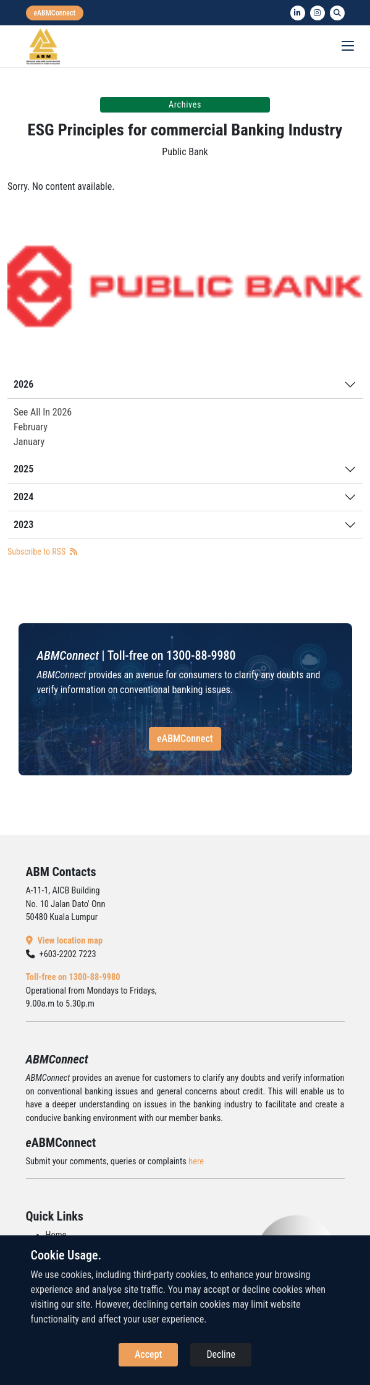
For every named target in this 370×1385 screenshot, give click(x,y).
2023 (23, 525)
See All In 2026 (43, 412)
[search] (337, 13)
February (31, 427)
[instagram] (317, 13)
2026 (23, 384)
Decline (220, 1354)
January (29, 442)
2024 (23, 497)
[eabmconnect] (55, 13)
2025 (23, 469)
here (196, 1161)
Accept (148, 1354)
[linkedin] (297, 13)
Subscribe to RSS (42, 551)
